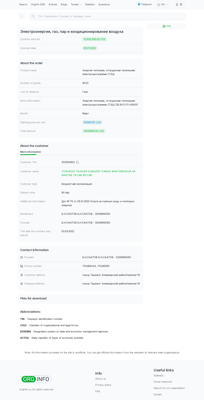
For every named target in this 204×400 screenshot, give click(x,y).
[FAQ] (103, 391)
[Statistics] (169, 376)
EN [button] (163, 5)
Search (23, 4)
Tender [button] (77, 5)
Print (166, 26)
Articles (53, 4)
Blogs (64, 4)
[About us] (103, 379)
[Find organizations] (36, 379)
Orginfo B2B (38, 4)
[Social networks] (169, 382)
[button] (179, 4)
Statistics (90, 4)
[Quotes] (169, 395)
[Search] (112, 16)
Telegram (145, 4)
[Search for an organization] (169, 388)
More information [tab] (30, 151)
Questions (104, 4)
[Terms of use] (103, 385)
